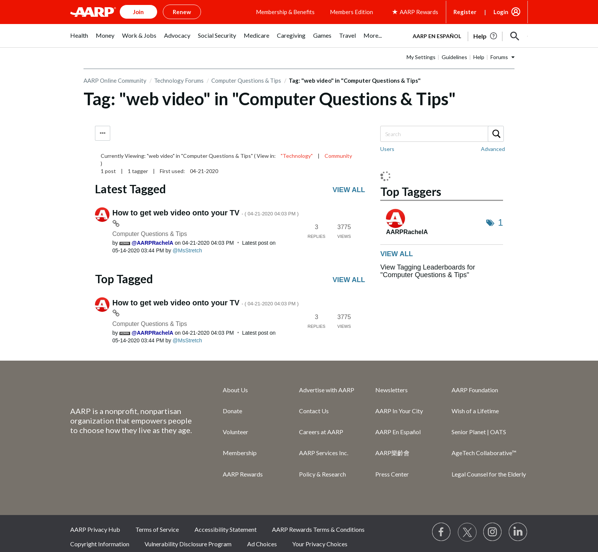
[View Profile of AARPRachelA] (152, 243)
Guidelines (454, 57)
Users (387, 149)
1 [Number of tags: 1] (500, 222)
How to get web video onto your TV (206, 213)
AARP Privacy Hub (95, 529)
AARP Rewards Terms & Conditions (318, 529)
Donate (232, 410)
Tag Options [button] (102, 133)
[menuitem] (79, 39)
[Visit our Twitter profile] (467, 532)
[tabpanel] (467, 35)
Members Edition (351, 11)
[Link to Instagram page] (492, 532)
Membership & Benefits (285, 11)
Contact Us (314, 410)
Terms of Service (157, 529)
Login (501, 11)
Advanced (493, 149)
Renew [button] (182, 11)
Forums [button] (499, 57)
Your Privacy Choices (319, 543)
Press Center (392, 474)
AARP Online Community (115, 80)
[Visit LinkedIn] (518, 532)
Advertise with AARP (326, 389)
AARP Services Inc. (323, 452)
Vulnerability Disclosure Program (188, 543)
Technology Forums (179, 80)
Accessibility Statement (226, 529)
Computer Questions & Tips (246, 80)
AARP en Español (437, 36)
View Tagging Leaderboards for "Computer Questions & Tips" (427, 271)
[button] (515, 36)
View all (349, 190)
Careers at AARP (321, 431)
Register (464, 11)
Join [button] (138, 11)
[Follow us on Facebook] (441, 532)
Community (338, 155)
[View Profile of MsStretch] (187, 250)
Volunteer (235, 431)
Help (478, 57)
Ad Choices (262, 543)
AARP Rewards (243, 474)
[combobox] (441, 134)
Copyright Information (99, 543)
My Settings (421, 57)
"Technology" (297, 155)
